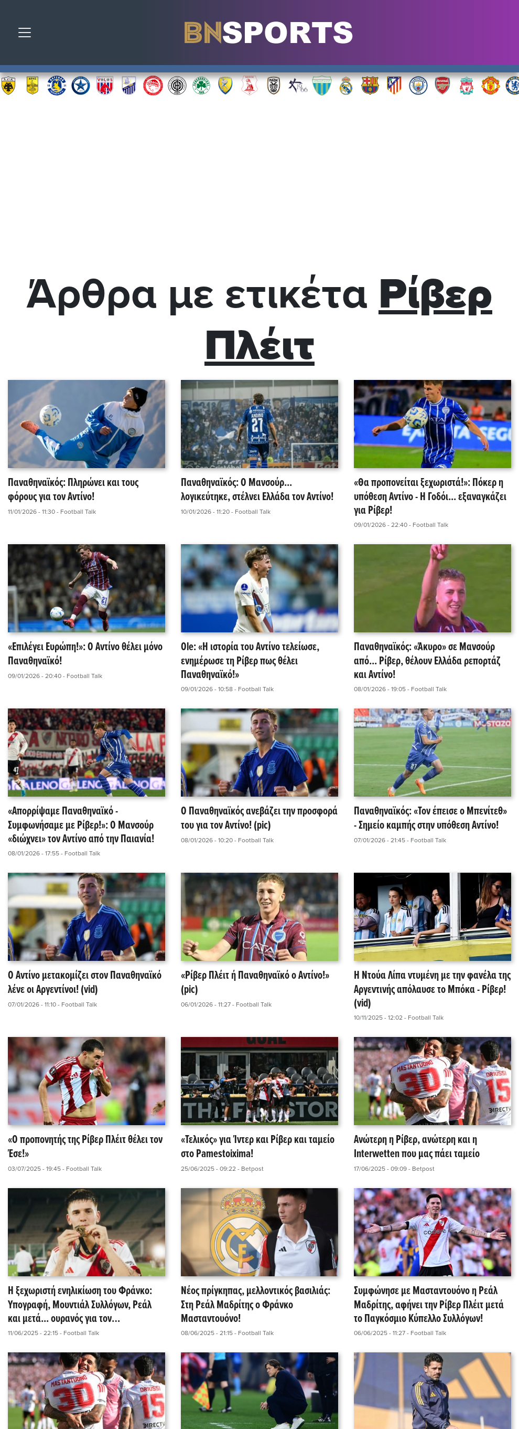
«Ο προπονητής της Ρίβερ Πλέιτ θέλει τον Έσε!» (85, 1147)
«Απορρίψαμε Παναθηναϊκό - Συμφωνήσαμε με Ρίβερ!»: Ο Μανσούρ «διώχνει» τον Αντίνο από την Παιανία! (81, 825)
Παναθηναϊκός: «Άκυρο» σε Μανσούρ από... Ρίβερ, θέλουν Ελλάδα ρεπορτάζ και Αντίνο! (427, 661)
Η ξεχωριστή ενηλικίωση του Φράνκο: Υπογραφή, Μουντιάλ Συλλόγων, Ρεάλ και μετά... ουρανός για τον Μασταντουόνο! (80, 1305)
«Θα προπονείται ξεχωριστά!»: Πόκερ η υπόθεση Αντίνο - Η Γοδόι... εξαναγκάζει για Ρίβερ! (430, 497)
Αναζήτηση (503, 35)
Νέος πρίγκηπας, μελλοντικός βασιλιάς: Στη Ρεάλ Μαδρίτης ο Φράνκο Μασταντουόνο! (255, 1305)
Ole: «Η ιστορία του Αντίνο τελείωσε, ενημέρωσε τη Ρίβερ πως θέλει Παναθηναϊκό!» (250, 661)
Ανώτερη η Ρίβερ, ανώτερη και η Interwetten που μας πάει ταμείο (417, 1147)
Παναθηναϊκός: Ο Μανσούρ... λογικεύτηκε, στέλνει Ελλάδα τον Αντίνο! (257, 490)
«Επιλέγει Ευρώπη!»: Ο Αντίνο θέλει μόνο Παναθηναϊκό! (85, 655)
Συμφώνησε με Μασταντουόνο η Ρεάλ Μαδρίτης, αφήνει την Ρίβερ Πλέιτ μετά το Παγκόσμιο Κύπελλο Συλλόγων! (429, 1305)
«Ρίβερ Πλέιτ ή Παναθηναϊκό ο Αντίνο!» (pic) (255, 983)
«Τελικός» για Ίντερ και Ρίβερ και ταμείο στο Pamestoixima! (257, 1147)
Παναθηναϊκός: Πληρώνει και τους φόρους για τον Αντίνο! (73, 490)
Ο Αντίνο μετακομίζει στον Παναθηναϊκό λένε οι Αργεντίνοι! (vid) (84, 983)
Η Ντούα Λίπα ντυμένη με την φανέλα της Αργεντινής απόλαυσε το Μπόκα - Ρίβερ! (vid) (432, 989)
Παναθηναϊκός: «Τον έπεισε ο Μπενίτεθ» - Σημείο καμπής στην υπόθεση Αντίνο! (430, 819)
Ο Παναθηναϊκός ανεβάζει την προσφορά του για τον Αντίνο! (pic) (259, 819)
